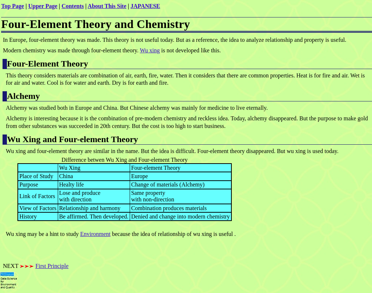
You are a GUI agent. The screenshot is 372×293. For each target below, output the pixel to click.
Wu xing (150, 50)
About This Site (107, 6)
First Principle (51, 266)
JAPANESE (145, 6)
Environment (95, 234)
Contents (72, 6)
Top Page (12, 6)
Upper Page (42, 6)
